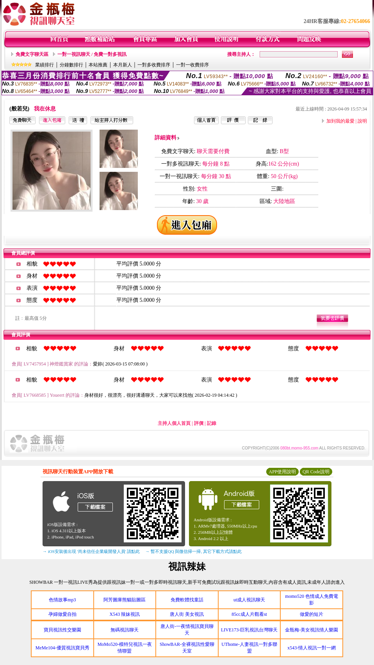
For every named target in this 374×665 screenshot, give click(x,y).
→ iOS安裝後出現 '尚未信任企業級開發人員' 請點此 (91, 551)
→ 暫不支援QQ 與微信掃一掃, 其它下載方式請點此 (193, 551)
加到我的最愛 (340, 121)
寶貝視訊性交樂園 (62, 630)
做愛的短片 (311, 614)
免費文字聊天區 (32, 54)
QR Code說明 (316, 471)
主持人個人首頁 (174, 423)
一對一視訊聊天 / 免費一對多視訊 (91, 54)
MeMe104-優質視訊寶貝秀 (62, 648)
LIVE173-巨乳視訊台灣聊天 (249, 630)
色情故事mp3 (62, 600)
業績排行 (44, 65)
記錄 (211, 423)
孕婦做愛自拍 (62, 614)
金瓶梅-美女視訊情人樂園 (311, 630)
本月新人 (122, 65)
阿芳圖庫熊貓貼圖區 (124, 600)
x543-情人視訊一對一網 (311, 648)
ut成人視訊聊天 (249, 600)
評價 (198, 423)
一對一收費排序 (192, 65)
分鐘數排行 (71, 65)
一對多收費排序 (153, 65)
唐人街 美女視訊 (187, 614)
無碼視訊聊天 (124, 630)
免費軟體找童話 (187, 600)
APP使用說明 (282, 471)
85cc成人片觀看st (249, 614)
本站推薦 (98, 65)
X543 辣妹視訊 (125, 614)
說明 (362, 121)
